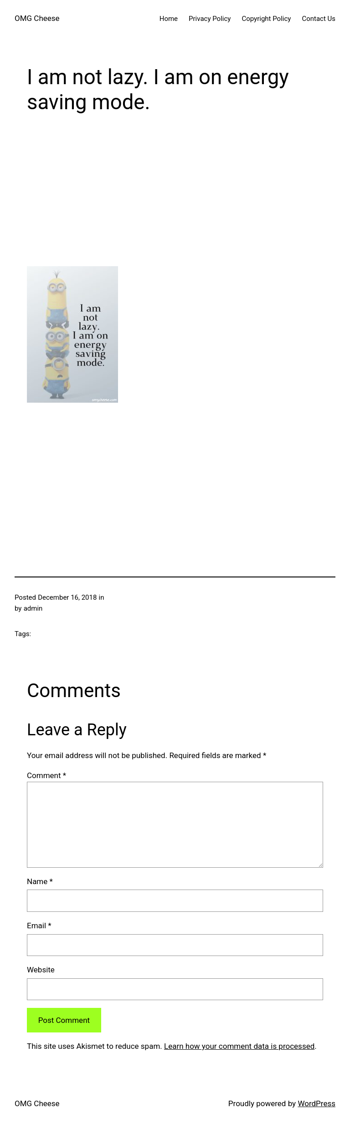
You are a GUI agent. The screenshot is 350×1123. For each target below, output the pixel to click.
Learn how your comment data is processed (239, 1046)
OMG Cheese (37, 18)
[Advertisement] (175, 191)
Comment (46, 775)
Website (41, 969)
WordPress (316, 1103)
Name (40, 881)
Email (39, 925)
